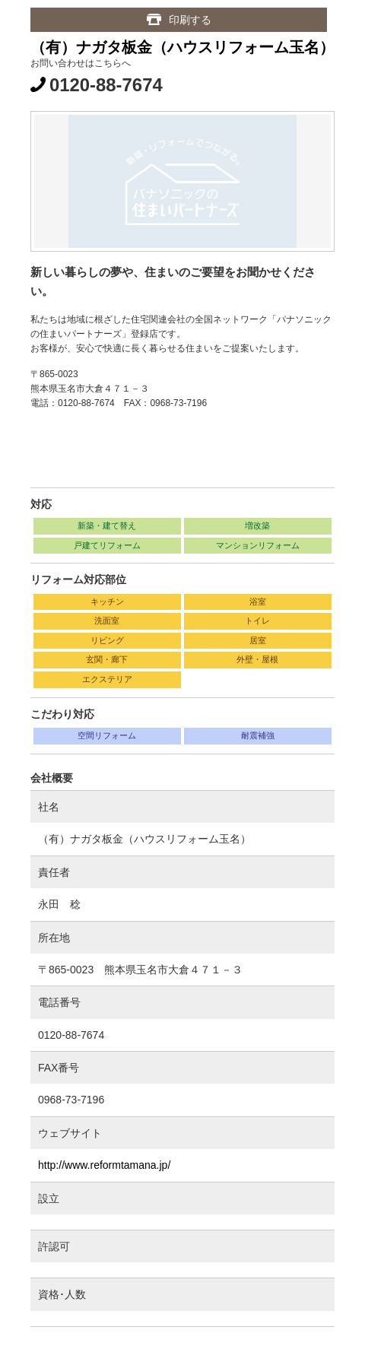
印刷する (190, 20)
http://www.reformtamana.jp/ (104, 1165)
